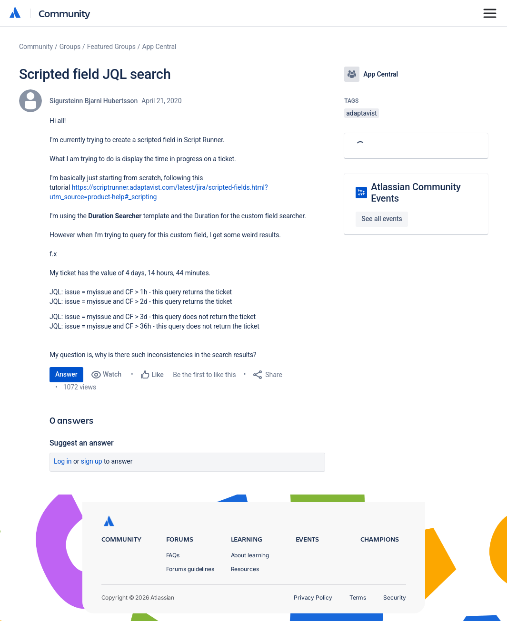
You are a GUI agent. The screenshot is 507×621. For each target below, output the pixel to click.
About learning (250, 555)
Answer (66, 374)
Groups (70, 46)
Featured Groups (111, 46)
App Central (159, 46)
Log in (63, 461)
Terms (358, 597)
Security (394, 597)
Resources (245, 568)
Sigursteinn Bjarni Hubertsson (94, 101)
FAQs (173, 555)
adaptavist (361, 113)
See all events (381, 219)
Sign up (91, 461)
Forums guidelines (190, 568)
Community (64, 13)
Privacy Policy (313, 597)
